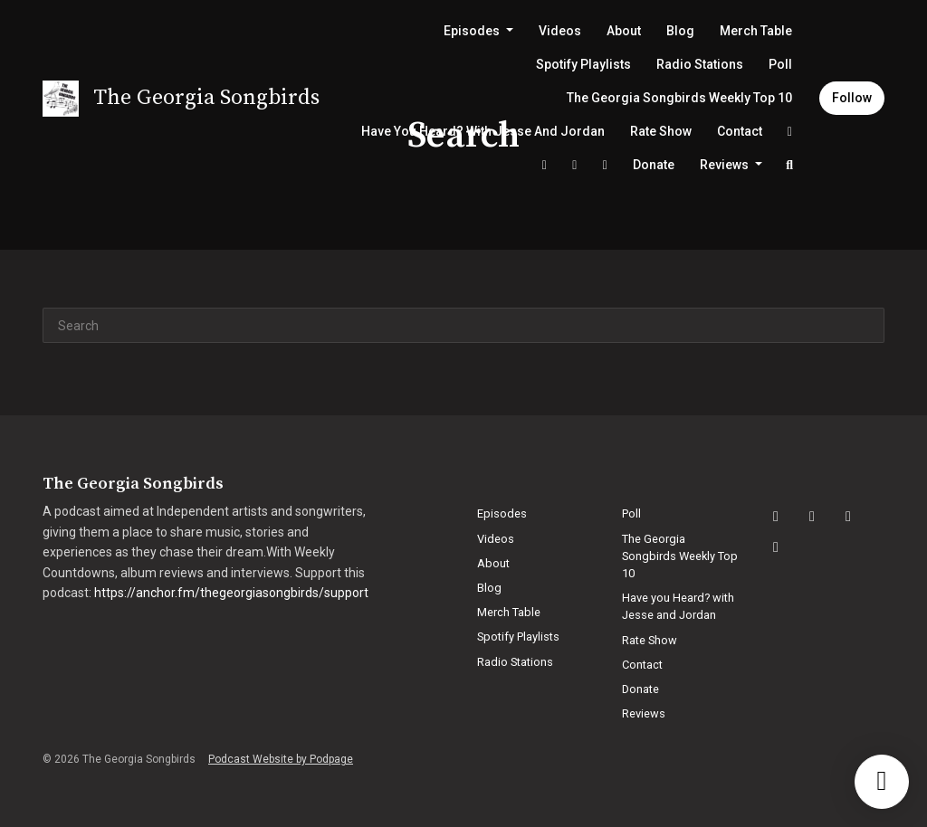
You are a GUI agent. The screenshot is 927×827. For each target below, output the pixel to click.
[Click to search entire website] (790, 165)
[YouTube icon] (848, 516)
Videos (560, 31)
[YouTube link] (604, 165)
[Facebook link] (790, 131)
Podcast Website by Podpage (280, 759)
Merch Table (756, 31)
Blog (680, 31)
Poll (780, 64)
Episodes (473, 31)
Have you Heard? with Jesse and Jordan (483, 131)
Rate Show (661, 131)
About (624, 31)
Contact (739, 131)
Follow (852, 97)
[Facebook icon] (812, 516)
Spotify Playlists (583, 64)
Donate (653, 164)
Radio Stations (699, 64)
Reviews (725, 164)
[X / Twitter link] (544, 165)
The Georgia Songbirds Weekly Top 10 (679, 97)
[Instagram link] (574, 165)
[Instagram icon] (776, 516)
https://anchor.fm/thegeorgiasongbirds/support (231, 592)
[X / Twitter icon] (776, 547)
